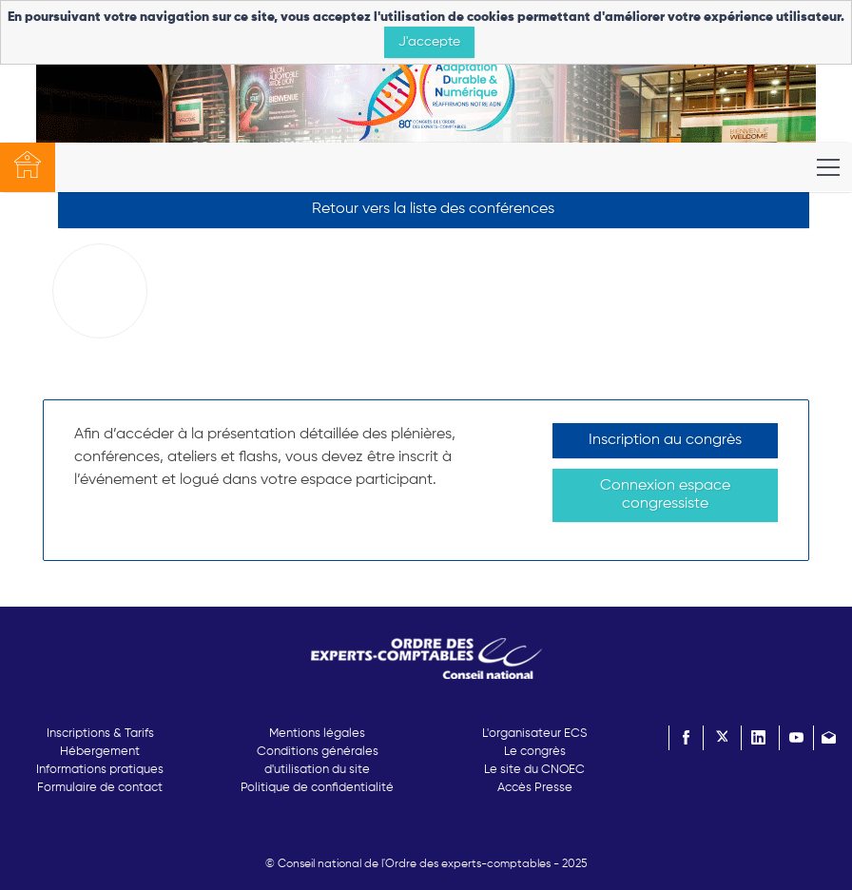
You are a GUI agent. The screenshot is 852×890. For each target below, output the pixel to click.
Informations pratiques (100, 770)
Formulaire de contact (100, 788)
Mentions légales (317, 733)
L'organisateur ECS (534, 733)
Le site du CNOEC (534, 770)
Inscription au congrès (665, 440)
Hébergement (100, 751)
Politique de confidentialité (317, 788)
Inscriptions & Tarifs (100, 733)
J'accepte (429, 41)
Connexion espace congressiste (665, 495)
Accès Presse (534, 788)
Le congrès (535, 751)
